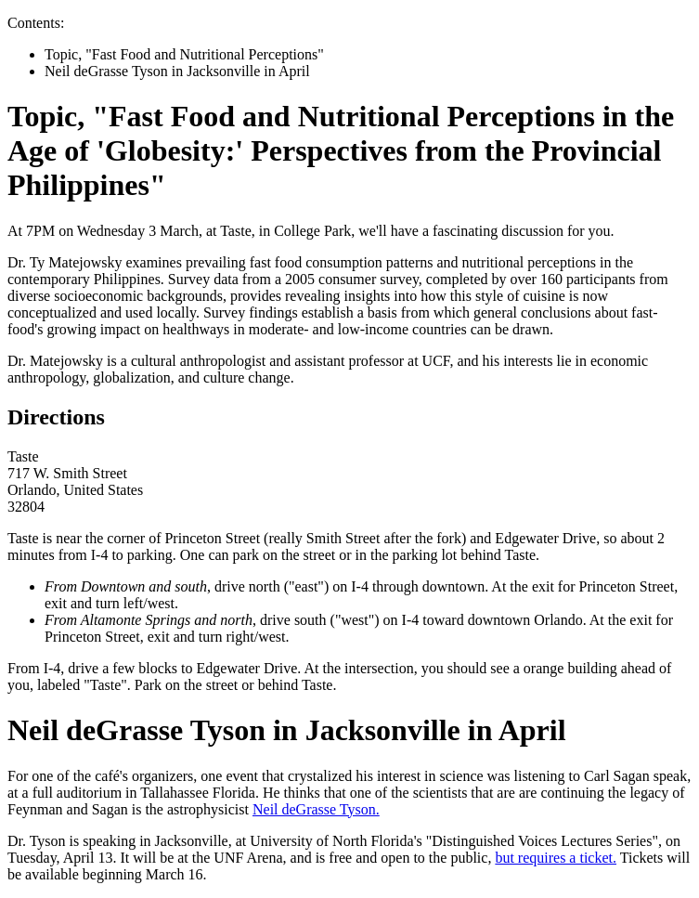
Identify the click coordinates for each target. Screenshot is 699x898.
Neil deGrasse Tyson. (316, 809)
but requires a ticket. (555, 857)
